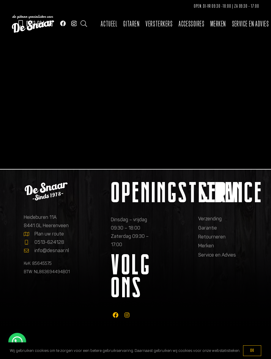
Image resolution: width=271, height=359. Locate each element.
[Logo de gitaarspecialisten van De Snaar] (33, 24)
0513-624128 (49, 242)
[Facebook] (63, 23)
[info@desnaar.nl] (29, 250)
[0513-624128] (29, 242)
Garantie (207, 228)
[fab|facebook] (115, 315)
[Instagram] (74, 23)
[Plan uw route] (29, 234)
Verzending (210, 219)
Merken (206, 246)
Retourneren (212, 237)
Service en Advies (217, 255)
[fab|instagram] (127, 315)
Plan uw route (49, 234)
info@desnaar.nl (51, 250)
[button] (84, 23)
